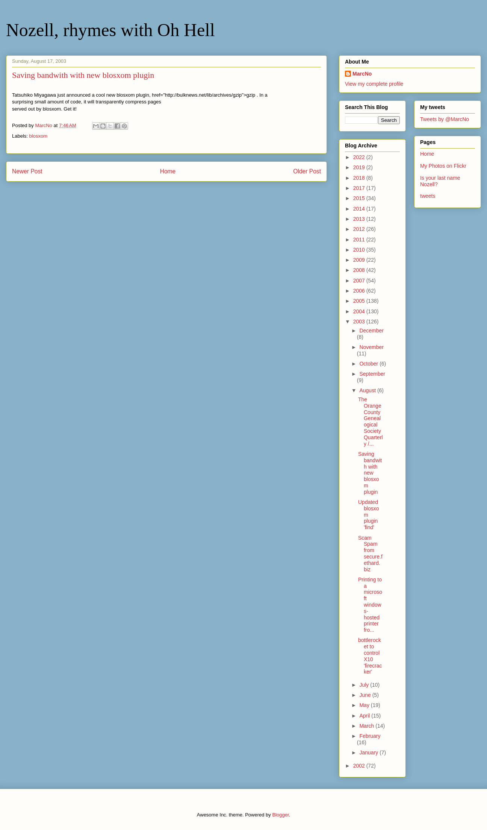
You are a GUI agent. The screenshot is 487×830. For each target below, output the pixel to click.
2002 (359, 766)
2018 (359, 178)
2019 (359, 167)
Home (168, 171)
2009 (359, 260)
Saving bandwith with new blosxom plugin (370, 473)
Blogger (280, 815)
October (369, 364)
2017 (359, 188)
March (367, 726)
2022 (359, 157)
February (369, 736)
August (368, 390)
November (371, 347)
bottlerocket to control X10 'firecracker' (370, 656)
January (369, 753)
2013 (359, 219)
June (365, 695)
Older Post (307, 171)
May (365, 705)
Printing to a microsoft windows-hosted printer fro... (370, 605)
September (372, 374)
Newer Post (27, 171)
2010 (359, 250)
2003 (359, 322)
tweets (427, 196)
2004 (359, 311)
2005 (359, 301)
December (371, 331)
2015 (359, 198)
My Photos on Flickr (443, 166)
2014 (359, 209)
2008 (359, 270)
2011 (359, 240)
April (365, 716)
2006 (359, 291)
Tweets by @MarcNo (444, 119)
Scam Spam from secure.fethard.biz (370, 553)
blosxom (38, 136)
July (364, 685)
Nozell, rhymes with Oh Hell (110, 30)
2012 (359, 229)
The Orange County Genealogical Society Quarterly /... (370, 421)
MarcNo (362, 74)
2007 (359, 281)
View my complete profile (374, 84)
